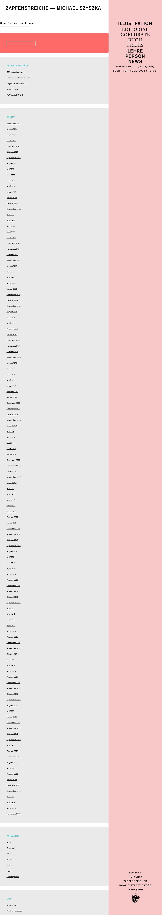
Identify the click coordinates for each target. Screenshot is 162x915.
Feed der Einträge (14, 911)
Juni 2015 (11, 614)
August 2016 (12, 551)
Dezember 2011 (13, 757)
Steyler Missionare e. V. (17, 83)
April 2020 (11, 323)
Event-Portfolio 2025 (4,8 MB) (135, 70)
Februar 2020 (12, 329)
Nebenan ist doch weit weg (18, 78)
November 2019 (13, 346)
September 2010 (14, 791)
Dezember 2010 (13, 785)
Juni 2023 (11, 175)
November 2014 (13, 648)
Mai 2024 (11, 135)
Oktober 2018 (12, 414)
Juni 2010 (11, 802)
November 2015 (13, 591)
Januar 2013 (12, 717)
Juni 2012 (11, 745)
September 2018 (14, 420)
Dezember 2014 (13, 642)
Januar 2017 (12, 523)
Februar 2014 (12, 677)
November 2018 (13, 408)
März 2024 (11, 140)
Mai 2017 (11, 500)
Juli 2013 (10, 711)
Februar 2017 (12, 517)
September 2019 (14, 357)
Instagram (135, 876)
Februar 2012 (12, 751)
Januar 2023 (12, 197)
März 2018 (11, 448)
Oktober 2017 (12, 471)
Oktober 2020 (12, 300)
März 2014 (11, 671)
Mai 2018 (11, 437)
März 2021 (11, 283)
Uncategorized (13, 876)
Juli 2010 (10, 796)
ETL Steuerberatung (15, 72)
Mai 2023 (11, 180)
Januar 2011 (12, 779)
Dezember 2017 (13, 460)
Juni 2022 (11, 220)
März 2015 (11, 631)
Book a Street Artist (135, 885)
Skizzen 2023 (12, 89)
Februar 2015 (12, 637)
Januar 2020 (12, 334)
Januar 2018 (12, 454)
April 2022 (11, 232)
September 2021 (14, 260)
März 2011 (11, 768)
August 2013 (12, 705)
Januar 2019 (12, 397)
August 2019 (12, 363)
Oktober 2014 (12, 654)
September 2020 (14, 306)
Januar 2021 (12, 289)
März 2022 (11, 237)
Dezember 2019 (13, 340)
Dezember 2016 (13, 528)
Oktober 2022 (12, 203)
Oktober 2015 (12, 597)
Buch (135, 40)
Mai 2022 (11, 226)
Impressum (135, 889)
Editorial (135, 29)
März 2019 (11, 386)
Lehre (135, 51)
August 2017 (12, 483)
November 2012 (13, 728)
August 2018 (12, 426)
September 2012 (14, 739)
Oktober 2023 (12, 152)
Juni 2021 (11, 277)
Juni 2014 (11, 665)
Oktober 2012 (12, 734)
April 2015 (11, 625)
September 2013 (14, 699)
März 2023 (11, 192)
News (135, 61)
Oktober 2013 (12, 694)
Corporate (135, 34)
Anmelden (11, 905)
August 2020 (12, 311)
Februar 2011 (12, 774)
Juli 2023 (10, 169)
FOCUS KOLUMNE (15, 95)
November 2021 (13, 249)
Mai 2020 (11, 317)
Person (135, 56)
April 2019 (11, 380)
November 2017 (13, 466)
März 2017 (11, 511)
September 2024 (14, 123)
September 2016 (14, 545)
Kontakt (135, 872)
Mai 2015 (11, 620)
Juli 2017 (10, 488)
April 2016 (11, 568)
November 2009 (13, 814)
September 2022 (14, 209)
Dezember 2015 (13, 585)
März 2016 (11, 574)
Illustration (135, 23)
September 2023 (14, 157)
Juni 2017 (11, 494)
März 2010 (11, 808)
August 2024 (12, 129)
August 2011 (12, 762)
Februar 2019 (12, 391)
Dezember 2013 (13, 682)
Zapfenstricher (135, 881)
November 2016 (13, 534)
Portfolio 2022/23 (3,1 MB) (135, 66)
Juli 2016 (10, 557)
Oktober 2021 (12, 254)
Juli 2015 (10, 608)
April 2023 (11, 186)
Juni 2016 (11, 563)
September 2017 (14, 477)
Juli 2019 (10, 369)
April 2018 (11, 443)
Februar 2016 (12, 580)
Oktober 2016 (12, 540)
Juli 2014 (10, 660)
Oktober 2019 (12, 351)
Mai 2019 (11, 374)
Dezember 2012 (13, 722)
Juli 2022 (10, 214)
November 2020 (13, 294)
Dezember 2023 (13, 146)
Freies (135, 45)
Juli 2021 (10, 272)
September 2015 (14, 602)
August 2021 (12, 266)
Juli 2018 (10, 431)
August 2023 (12, 163)
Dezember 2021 (13, 243)
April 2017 (11, 505)
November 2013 (13, 688)
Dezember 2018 (13, 403)
